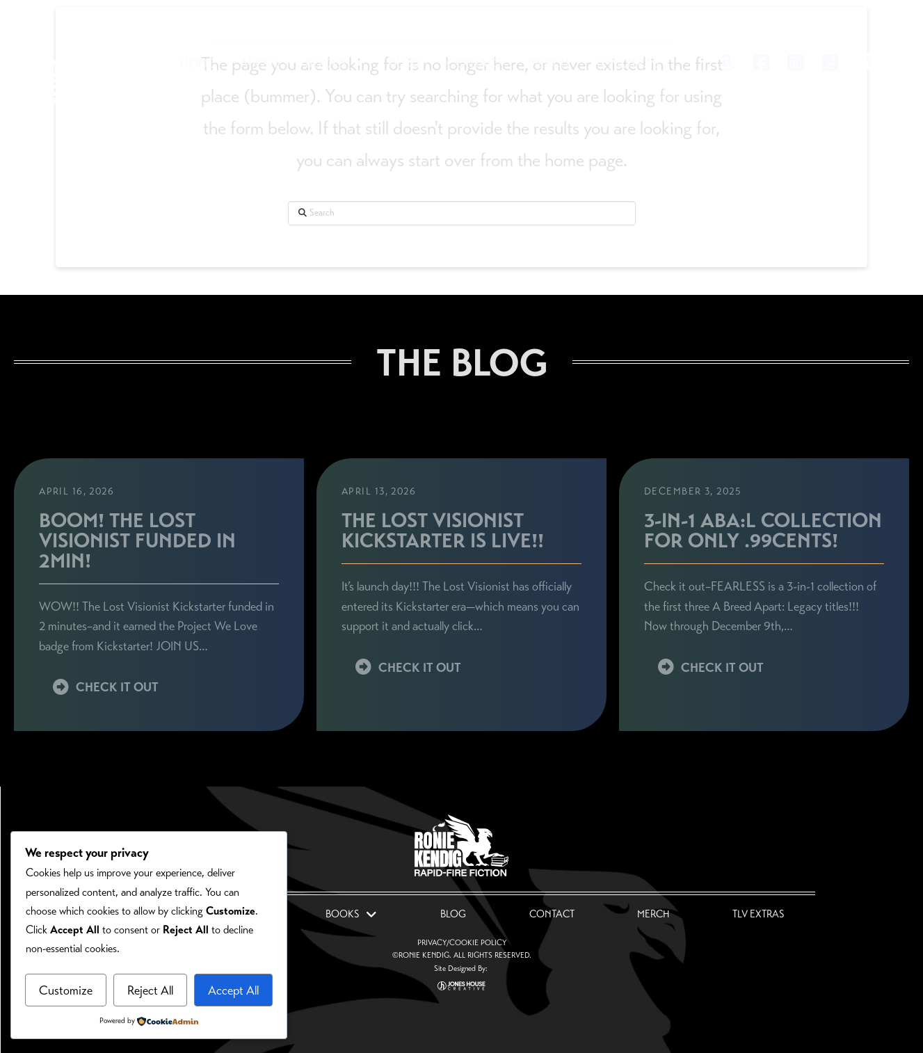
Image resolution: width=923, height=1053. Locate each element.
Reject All (150, 990)
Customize (66, 990)
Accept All (233, 990)
